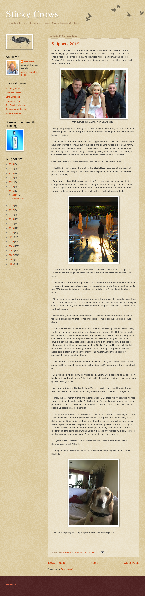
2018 (11, 206)
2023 (11, 173)
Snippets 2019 (65, 43)
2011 (11, 237)
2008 (11, 250)
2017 (11, 210)
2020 (11, 187)
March (14, 195)
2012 (11, 232)
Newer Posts (56, 562)
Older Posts (131, 562)
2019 (11, 191)
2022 (11, 177)
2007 (11, 255)
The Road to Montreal (16, 105)
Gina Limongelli (13, 97)
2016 (11, 214)
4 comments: (91, 552)
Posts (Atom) (67, 569)
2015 (11, 219)
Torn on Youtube (13, 113)
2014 (11, 223)
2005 (11, 264)
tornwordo (29, 62)
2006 (11, 259)
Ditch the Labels (13, 93)
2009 (11, 246)
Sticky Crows (32, 14)
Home (94, 562)
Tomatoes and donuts (16, 109)
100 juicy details (13, 88)
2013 (11, 228)
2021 (11, 182)
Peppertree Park (13, 101)
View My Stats (11, 585)
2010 (11, 241)
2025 (11, 164)
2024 (11, 169)
